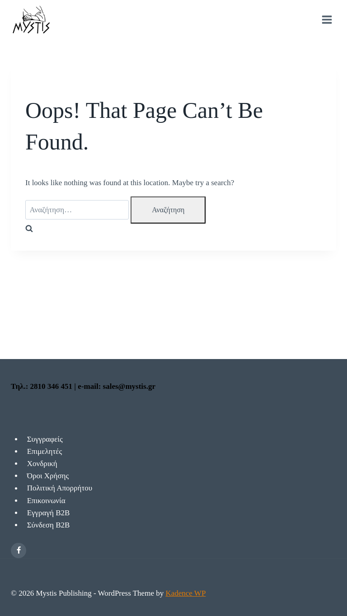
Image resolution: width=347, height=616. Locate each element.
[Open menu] (326, 20)
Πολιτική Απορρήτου (60, 488)
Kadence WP (185, 593)
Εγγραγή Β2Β (48, 513)
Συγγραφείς (45, 439)
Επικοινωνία (46, 500)
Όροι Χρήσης (48, 475)
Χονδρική (42, 463)
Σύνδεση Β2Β (48, 525)
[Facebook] (18, 550)
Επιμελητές (44, 451)
